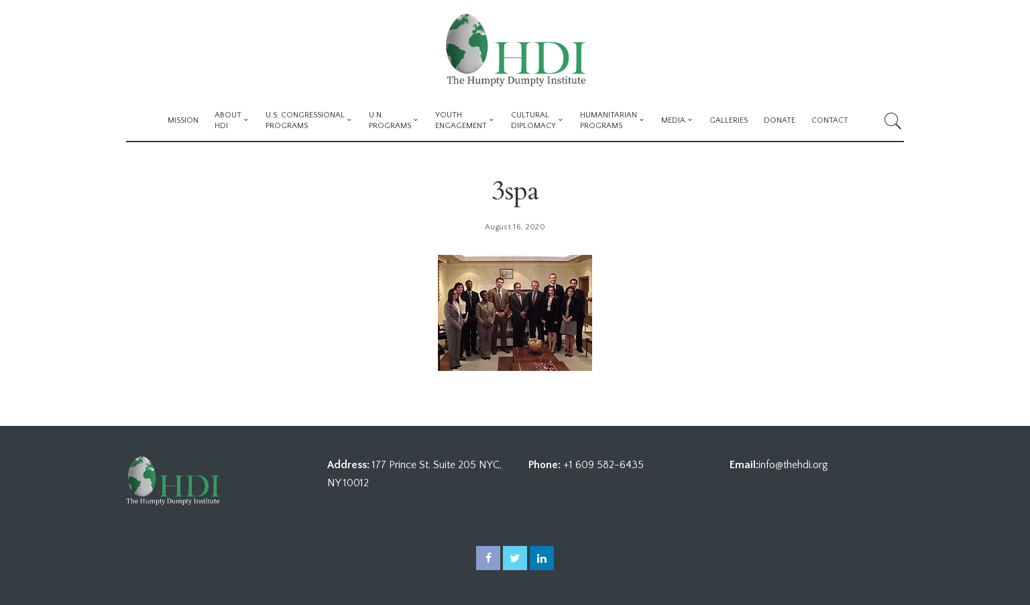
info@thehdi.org (793, 465)
